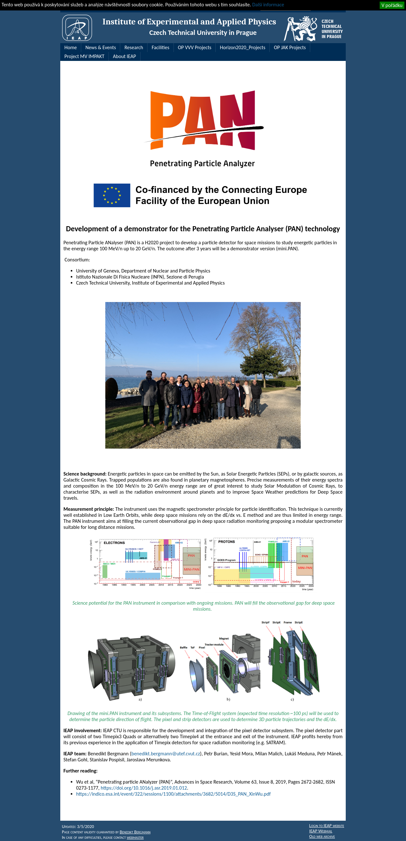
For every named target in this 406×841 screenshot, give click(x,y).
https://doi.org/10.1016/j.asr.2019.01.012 (144, 788)
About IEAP (124, 56)
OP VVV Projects (195, 47)
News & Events (100, 47)
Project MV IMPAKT (84, 56)
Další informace (268, 5)
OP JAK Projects (290, 47)
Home (70, 47)
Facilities (160, 47)
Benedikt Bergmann (135, 832)
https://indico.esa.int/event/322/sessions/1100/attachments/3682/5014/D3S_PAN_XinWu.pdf (173, 794)
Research (133, 47)
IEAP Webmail (320, 831)
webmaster (135, 837)
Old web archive (322, 836)
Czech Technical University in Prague (203, 32)
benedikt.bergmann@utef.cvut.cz (165, 754)
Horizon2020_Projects (242, 47)
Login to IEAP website (326, 825)
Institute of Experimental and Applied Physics (189, 22)
